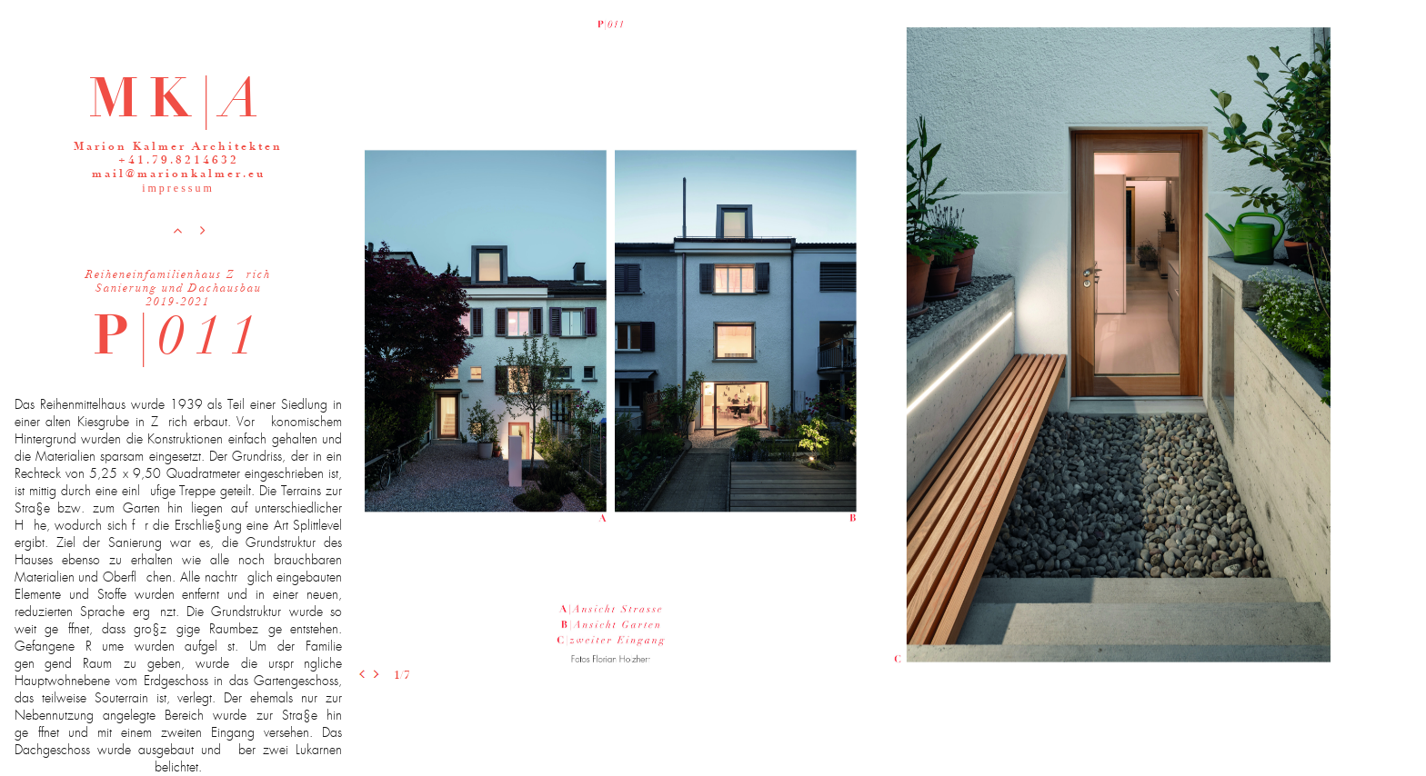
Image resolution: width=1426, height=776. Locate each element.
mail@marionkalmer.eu (179, 174)
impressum (178, 188)
